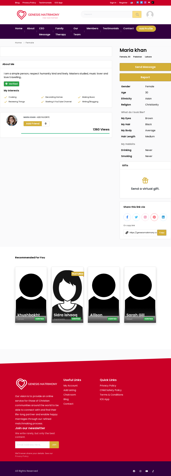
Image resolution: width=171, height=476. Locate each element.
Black (148, 124)
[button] (132, 2)
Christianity (152, 104)
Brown (149, 118)
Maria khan (29, 166)
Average (150, 130)
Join (54, 444)
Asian (148, 98)
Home (18, 42)
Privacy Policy (21, 456)
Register (123, 2)
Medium (150, 136)
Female (30, 42)
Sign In (113, 2)
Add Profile (146, 28)
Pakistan (137, 56)
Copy (161, 232)
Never (148, 150)
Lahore (148, 56)
